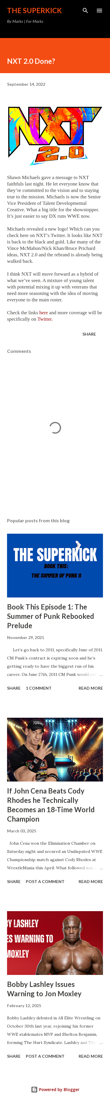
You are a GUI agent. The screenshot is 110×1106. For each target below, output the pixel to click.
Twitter (45, 319)
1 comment (39, 688)
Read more (91, 688)
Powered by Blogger (55, 1089)
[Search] (85, 10)
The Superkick (34, 10)
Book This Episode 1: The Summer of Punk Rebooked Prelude (50, 616)
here (43, 312)
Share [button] (89, 334)
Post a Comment (45, 881)
